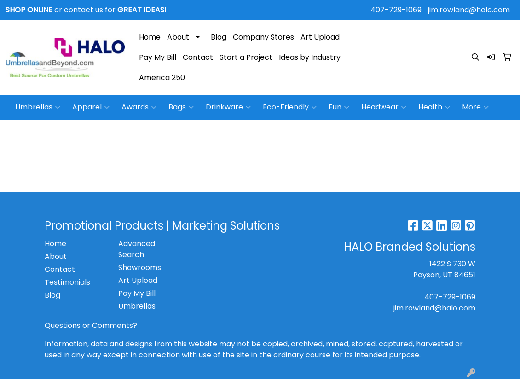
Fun (339, 107)
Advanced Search (136, 249)
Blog (218, 37)
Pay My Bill (157, 57)
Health (434, 107)
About (178, 37)
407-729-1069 (396, 10)
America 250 (162, 77)
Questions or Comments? (91, 325)
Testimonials (67, 282)
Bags (181, 107)
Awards (138, 107)
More (475, 107)
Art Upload (320, 37)
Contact (198, 57)
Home (150, 37)
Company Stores (263, 37)
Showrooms (139, 267)
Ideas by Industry (310, 57)
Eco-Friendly (290, 107)
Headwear (383, 107)
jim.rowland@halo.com (469, 10)
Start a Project (246, 57)
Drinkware (228, 107)
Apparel (91, 107)
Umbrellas (37, 107)
